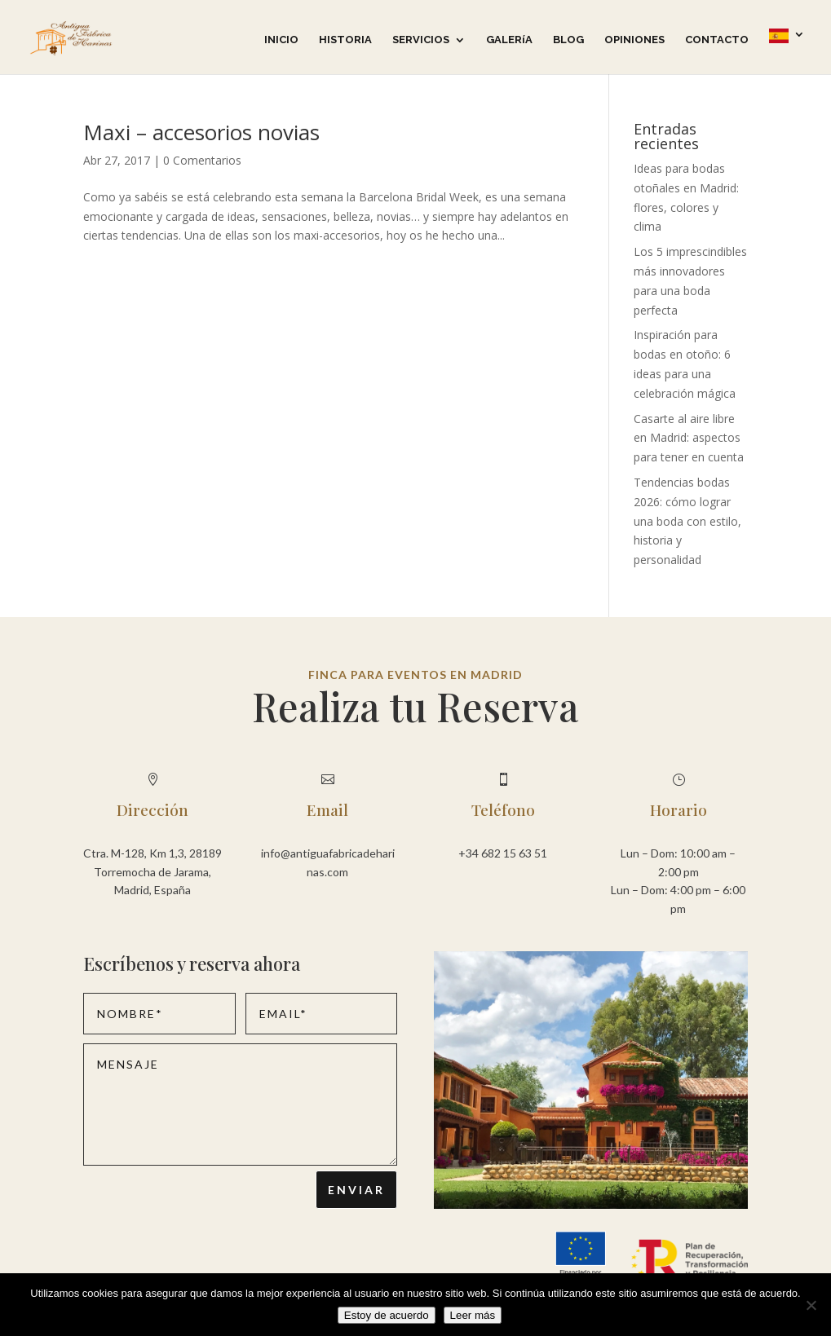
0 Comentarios (202, 160)
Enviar (356, 1190)
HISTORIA (345, 40)
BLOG (568, 40)
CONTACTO (717, 40)
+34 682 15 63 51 (502, 853)
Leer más (473, 1315)
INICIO (281, 40)
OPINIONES (634, 40)
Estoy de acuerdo (386, 1315)
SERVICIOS (420, 40)
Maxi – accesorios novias (201, 132)
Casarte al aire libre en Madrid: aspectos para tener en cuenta (689, 438)
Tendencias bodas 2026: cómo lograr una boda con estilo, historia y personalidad (687, 520)
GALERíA (509, 40)
